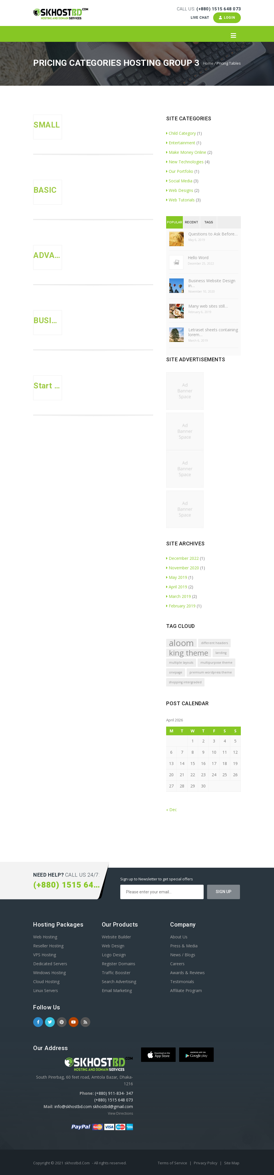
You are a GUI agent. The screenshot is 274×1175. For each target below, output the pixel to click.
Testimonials (182, 981)
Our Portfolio (179, 171)
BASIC (45, 190)
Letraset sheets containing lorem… (213, 332)
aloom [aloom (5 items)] (181, 643)
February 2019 (181, 606)
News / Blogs (182, 954)
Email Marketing (117, 990)
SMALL (46, 125)
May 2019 (176, 577)
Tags (208, 222)
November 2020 (182, 567)
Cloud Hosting (46, 981)
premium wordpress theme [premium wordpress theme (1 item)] (210, 672)
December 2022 (182, 558)
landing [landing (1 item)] (220, 653)
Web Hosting (45, 937)
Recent (191, 222)
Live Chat (199, 18)
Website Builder (116, 937)
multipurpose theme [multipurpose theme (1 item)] (216, 663)
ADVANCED (47, 255)
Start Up (47, 385)
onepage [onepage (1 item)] (175, 672)
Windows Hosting (49, 972)
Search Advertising (119, 981)
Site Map (231, 1162)
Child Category (181, 133)
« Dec (171, 809)
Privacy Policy (206, 1162)
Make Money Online (186, 152)
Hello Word (198, 257)
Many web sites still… (208, 306)
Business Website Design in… (211, 283)
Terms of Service (173, 1162)
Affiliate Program (186, 990)
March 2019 (178, 596)
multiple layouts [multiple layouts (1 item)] (181, 663)
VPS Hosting (44, 954)
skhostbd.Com (77, 1162)
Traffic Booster (116, 972)
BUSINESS (47, 320)
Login (227, 18)
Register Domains (118, 963)
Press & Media (184, 945)
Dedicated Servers (50, 963)
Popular (174, 222)
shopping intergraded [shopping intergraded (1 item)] (185, 682)
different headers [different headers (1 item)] (214, 643)
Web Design (113, 945)
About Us (178, 937)
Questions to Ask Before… (213, 233)
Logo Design (114, 954)
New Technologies (185, 161)
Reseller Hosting (48, 945)
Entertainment (180, 142)
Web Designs (179, 190)
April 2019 (176, 587)
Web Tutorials (180, 200)
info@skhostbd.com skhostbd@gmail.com (94, 1106)
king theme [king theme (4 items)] (188, 653)
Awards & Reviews (187, 972)
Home (208, 63)
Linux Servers (45, 990)
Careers (177, 963)
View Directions (120, 1113)
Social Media (179, 181)
